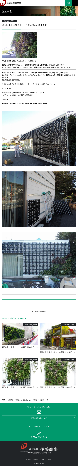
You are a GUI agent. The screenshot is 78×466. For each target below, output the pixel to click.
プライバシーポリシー (46, 459)
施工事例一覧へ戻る (39, 311)
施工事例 (11, 400)
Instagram (35, 459)
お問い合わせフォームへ (39, 418)
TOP (3, 400)
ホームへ (28, 459)
